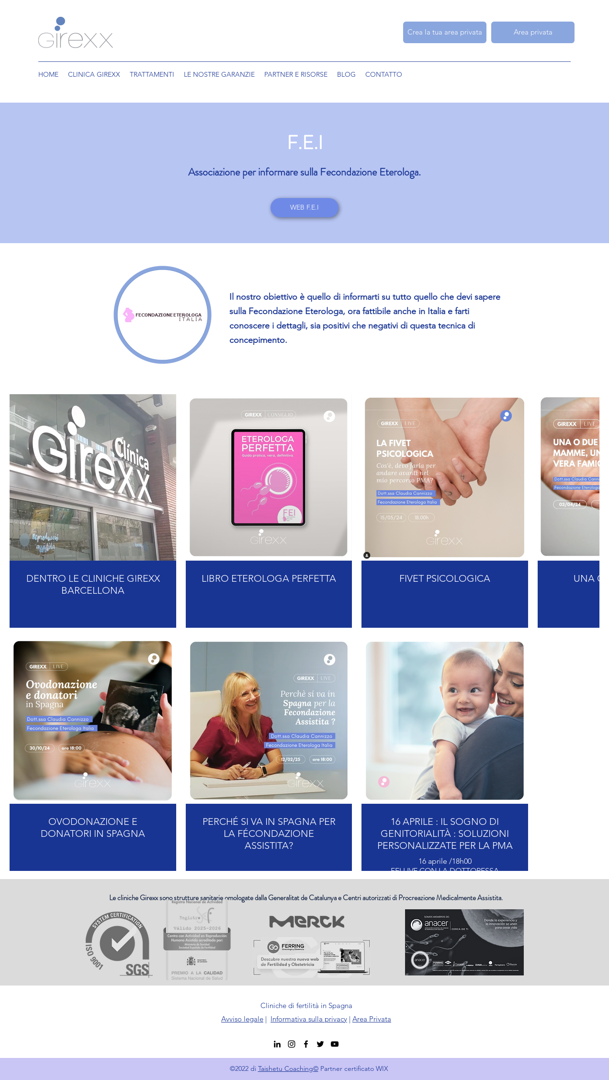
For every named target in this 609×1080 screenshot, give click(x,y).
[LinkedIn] (277, 1044)
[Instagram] (291, 1044)
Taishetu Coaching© (288, 1068)
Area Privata (371, 1018)
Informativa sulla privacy (309, 1018)
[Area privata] (533, 32)
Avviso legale (242, 1018)
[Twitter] (320, 1044)
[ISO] (136, 1012)
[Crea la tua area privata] (444, 32)
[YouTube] (334, 1044)
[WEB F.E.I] (304, 207)
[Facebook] (306, 1044)
